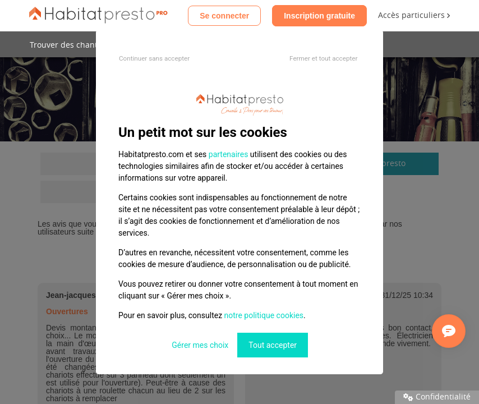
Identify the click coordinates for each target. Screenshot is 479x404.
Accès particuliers (414, 15)
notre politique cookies (263, 315)
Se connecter (224, 15)
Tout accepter (272, 345)
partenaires (228, 154)
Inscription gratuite (319, 15)
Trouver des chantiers (71, 45)
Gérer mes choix (200, 345)
